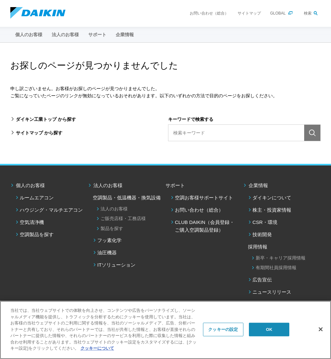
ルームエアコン (37, 197)
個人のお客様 (30, 185)
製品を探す (112, 228)
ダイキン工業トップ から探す (46, 119)
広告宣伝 (262, 279)
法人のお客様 (108, 185)
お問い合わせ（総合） (209, 13)
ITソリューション (116, 265)
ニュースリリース (271, 292)
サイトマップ (249, 13)
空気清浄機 (32, 222)
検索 (308, 13)
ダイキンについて (271, 197)
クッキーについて (97, 348)
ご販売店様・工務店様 (123, 218)
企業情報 (258, 185)
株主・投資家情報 (271, 210)
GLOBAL (278, 13)
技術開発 (262, 234)
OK (269, 329)
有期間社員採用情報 (276, 267)
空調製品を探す (37, 234)
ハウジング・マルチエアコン (51, 210)
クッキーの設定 (223, 329)
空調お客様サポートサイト (204, 197)
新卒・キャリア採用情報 (280, 257)
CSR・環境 (264, 222)
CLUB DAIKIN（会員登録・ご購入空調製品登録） (204, 226)
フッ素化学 (109, 240)
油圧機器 (107, 252)
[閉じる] (321, 329)
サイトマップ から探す (39, 132)
